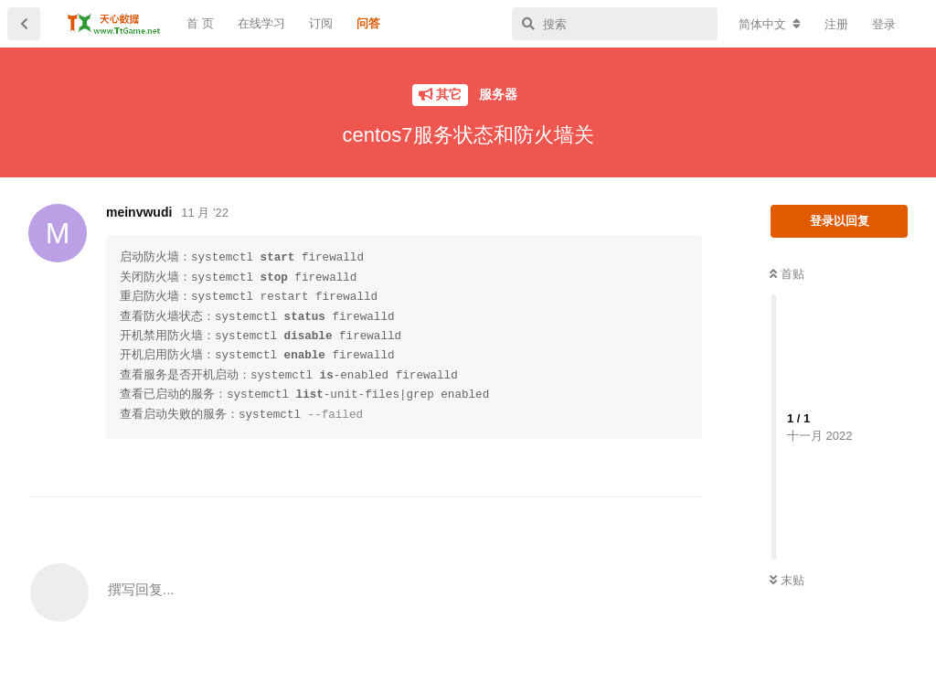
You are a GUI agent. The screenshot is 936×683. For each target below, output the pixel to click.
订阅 (321, 23)
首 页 (200, 23)
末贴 (787, 580)
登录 (884, 24)
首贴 (787, 274)
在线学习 (261, 23)
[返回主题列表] (23, 23)
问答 (368, 23)
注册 (836, 24)
